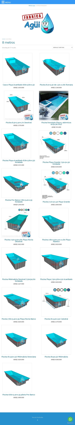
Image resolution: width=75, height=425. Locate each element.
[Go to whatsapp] (70, 419)
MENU (8, 2)
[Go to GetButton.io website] (70, 423)
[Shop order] (62, 47)
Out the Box (40, 417)
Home (3, 39)
